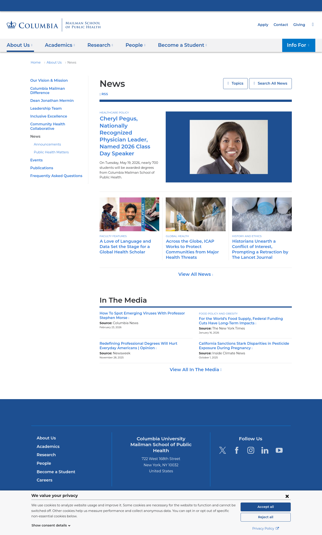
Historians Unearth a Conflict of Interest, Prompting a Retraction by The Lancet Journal (260, 249)
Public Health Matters (49, 148)
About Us (51, 62)
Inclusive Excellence (47, 112)
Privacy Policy (265, 528)
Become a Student (54, 472)
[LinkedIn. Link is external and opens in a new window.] (265, 450)
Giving (299, 25)
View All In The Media (195, 369)
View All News (195, 274)
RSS (105, 94)
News (35, 132)
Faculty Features (113, 236)
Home (35, 62)
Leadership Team (44, 104)
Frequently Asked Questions (54, 171)
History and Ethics (246, 236)
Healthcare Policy (114, 112)
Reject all (265, 517)
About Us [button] (19, 45)
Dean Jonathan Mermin (50, 96)
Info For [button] (299, 45)
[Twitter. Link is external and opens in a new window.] (222, 450)
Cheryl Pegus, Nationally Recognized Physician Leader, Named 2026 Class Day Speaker (129, 133)
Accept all (265, 507)
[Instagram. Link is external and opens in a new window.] (250, 450)
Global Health (176, 236)
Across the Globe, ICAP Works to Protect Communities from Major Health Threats (190, 249)
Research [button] (97, 45)
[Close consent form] (287, 496)
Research (46, 455)
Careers (44, 480)
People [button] (131, 45)
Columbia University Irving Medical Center (161, 5)
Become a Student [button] (175, 45)
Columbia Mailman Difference (55, 88)
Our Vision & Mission (48, 80)
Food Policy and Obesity (217, 313)
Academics (47, 446)
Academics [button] (58, 45)
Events (36, 156)
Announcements (45, 140)
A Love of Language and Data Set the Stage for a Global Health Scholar (128, 246)
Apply (265, 25)
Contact (282, 25)
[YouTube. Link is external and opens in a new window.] (279, 450)
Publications (40, 164)
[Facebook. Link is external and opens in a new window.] (236, 450)
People (43, 463)
